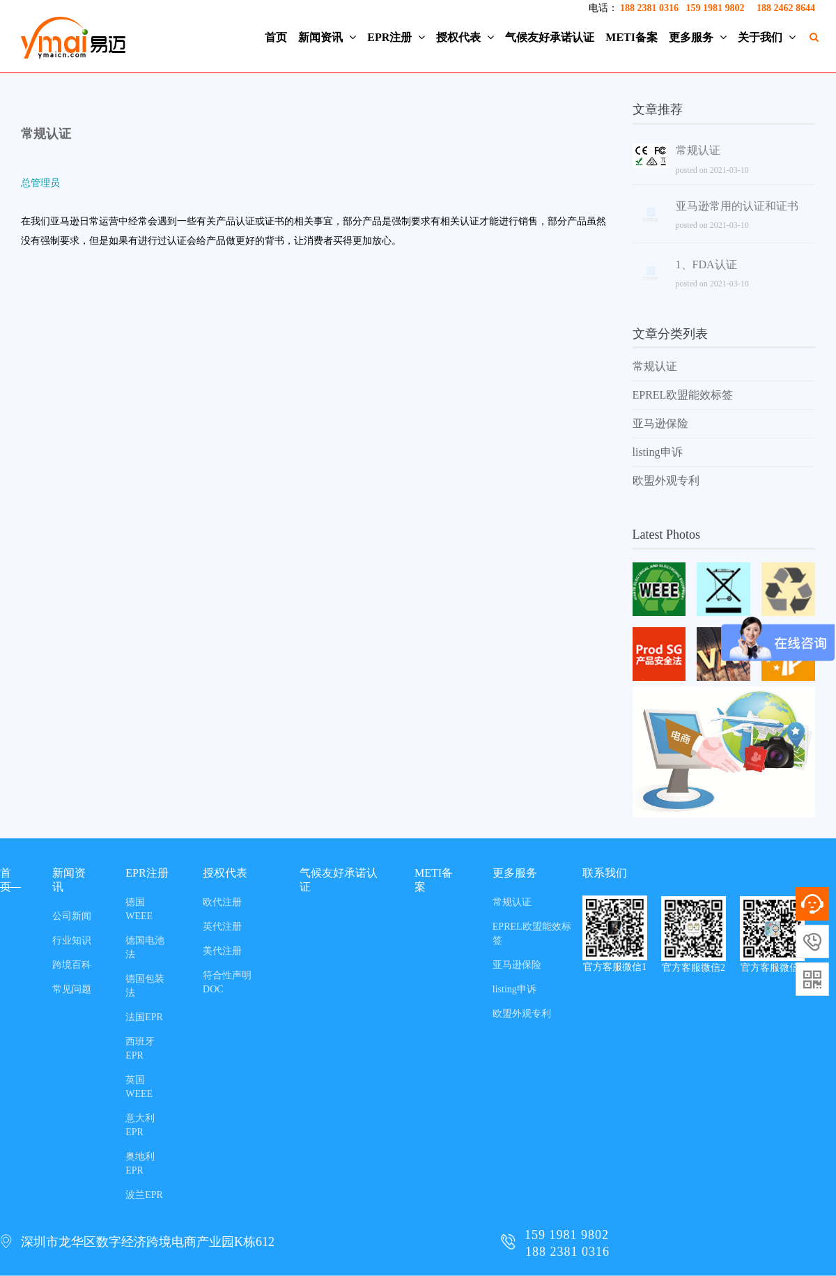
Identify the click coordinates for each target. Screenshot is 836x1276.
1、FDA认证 (706, 264)
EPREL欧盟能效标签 (683, 395)
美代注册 (222, 951)
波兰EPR (144, 1195)
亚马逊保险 (660, 423)
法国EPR (144, 1017)
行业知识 (71, 940)
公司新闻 (71, 916)
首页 (276, 37)
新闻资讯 (327, 37)
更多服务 (698, 37)
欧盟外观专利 (666, 480)
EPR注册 (396, 37)
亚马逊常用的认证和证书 (737, 206)
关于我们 (767, 37)
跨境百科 (71, 965)
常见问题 (71, 989)
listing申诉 (658, 452)
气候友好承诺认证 (549, 37)
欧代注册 (222, 902)
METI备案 (631, 37)
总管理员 (40, 183)
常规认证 (46, 134)
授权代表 (465, 37)
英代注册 (222, 926)
